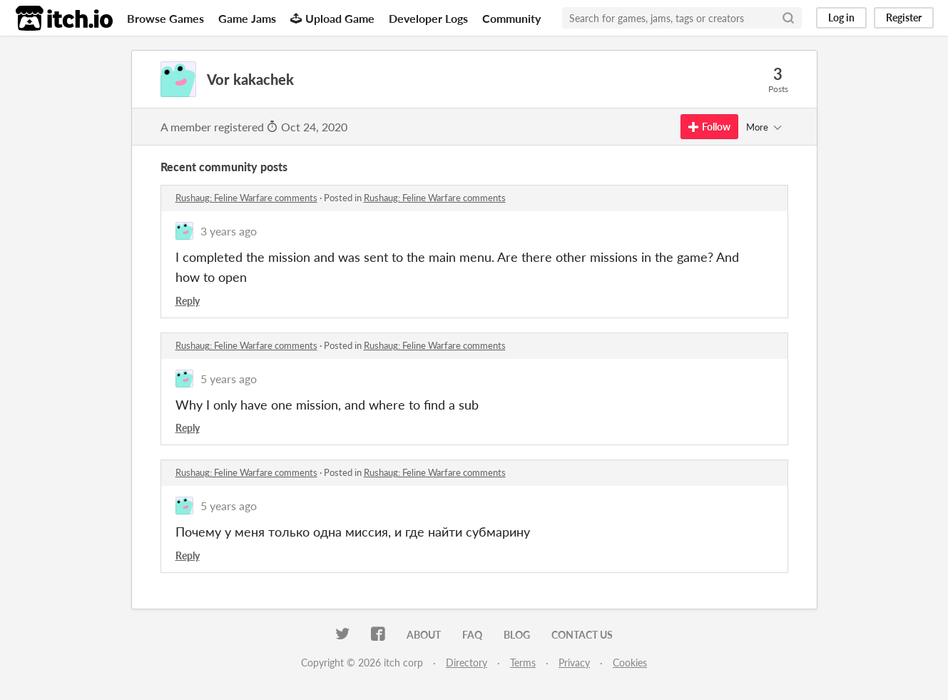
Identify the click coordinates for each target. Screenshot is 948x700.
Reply (187, 301)
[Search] (788, 18)
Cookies (630, 662)
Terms (523, 662)
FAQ (472, 635)
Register (904, 17)
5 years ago (228, 378)
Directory (466, 662)
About (424, 635)
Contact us (582, 635)
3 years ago (228, 231)
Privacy (574, 662)
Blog (517, 635)
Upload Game (332, 18)
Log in (841, 17)
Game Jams (247, 18)
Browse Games (165, 18)
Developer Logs (428, 18)
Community (511, 18)
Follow (709, 127)
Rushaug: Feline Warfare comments (246, 197)
